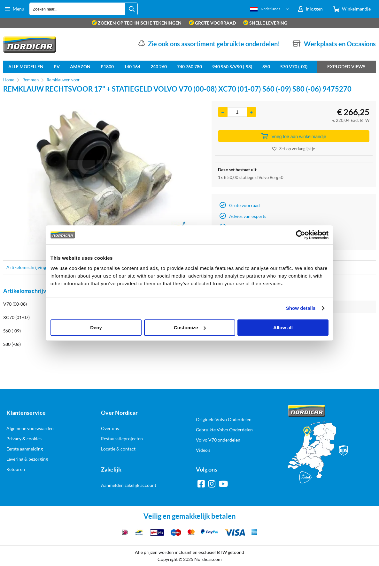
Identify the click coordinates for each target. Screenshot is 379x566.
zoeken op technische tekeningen (137, 23)
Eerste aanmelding (24, 448)
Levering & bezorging (27, 459)
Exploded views (346, 66)
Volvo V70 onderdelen (218, 440)
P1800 (107, 66)
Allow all (283, 327)
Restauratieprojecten (122, 438)
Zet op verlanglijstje (293, 148)
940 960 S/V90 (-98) (232, 66)
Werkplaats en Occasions (340, 44)
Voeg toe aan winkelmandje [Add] (293, 136)
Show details (301, 308)
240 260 (159, 66)
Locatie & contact (118, 448)
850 (266, 66)
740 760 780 (189, 66)
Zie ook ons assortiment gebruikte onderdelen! (214, 44)
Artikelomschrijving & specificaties (40, 267)
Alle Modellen (25, 66)
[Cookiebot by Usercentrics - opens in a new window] (301, 235)
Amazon (80, 66)
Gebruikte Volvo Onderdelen (224, 429)
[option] (104, 177)
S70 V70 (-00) (293, 66)
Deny (96, 327)
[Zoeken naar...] (131, 9)
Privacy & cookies (24, 438)
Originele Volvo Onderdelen (223, 419)
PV (57, 66)
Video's (203, 450)
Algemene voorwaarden (30, 428)
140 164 (132, 66)
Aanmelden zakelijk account (128, 485)
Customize (190, 327)
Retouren (15, 469)
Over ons (110, 428)
